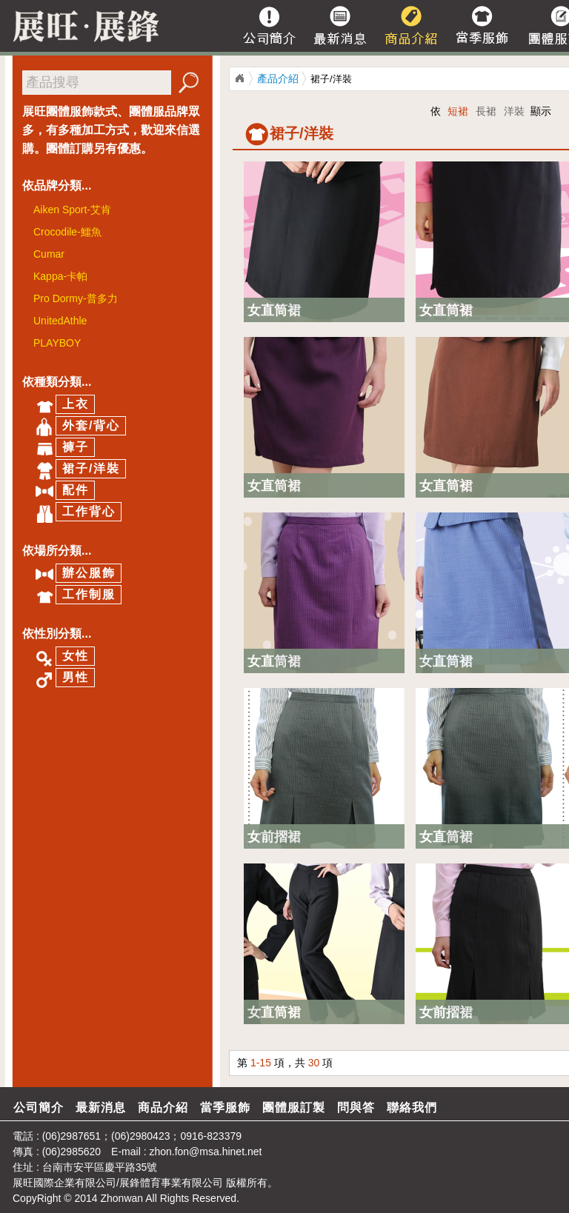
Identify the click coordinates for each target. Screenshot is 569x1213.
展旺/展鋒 (239, 78)
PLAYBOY (57, 343)
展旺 (23, 1183)
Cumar (48, 254)
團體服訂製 (293, 1107)
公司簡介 (38, 1107)
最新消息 (101, 1107)
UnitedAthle (60, 321)
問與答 (356, 1107)
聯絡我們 (412, 1107)
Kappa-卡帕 (60, 276)
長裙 (486, 111)
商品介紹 (163, 1107)
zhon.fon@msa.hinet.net (205, 1151)
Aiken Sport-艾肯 (72, 209)
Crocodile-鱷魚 (67, 232)
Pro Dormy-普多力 (75, 298)
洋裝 (514, 111)
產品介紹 (278, 78)
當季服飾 (225, 1107)
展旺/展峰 (81, 26)
